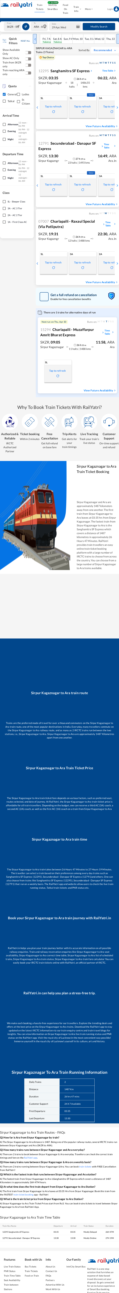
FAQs (48, 1275)
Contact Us (51, 1271)
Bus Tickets (30, 1266)
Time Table (109, 70)
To (35, 23)
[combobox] (12, 26)
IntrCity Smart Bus (75, 1266)
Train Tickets (39, 7)
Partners (50, 1280)
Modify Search (99, 26)
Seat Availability (12, 1280)
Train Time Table (12, 1275)
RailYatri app (30, 1157)
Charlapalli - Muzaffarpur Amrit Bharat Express (67, 332)
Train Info (77, 9)
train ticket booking (23, 1194)
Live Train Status (12, 1266)
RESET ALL (25, 41)
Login (113, 9)
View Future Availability (102, 126)
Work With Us (53, 1289)
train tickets (85, 1166)
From (9, 23)
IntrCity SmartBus (52, 7)
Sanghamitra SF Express (64, 71)
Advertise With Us (55, 1284)
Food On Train (65, 9)
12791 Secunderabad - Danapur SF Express (21, 1238)
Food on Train (32, 1275)
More (89, 9)
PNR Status (9, 1271)
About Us (50, 1266)
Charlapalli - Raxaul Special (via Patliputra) (66, 224)
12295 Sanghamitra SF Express (15, 1232)
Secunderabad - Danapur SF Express (67, 146)
